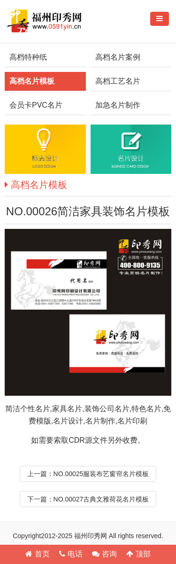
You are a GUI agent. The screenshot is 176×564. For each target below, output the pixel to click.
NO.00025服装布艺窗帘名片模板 (101, 474)
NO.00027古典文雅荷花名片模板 (101, 499)
